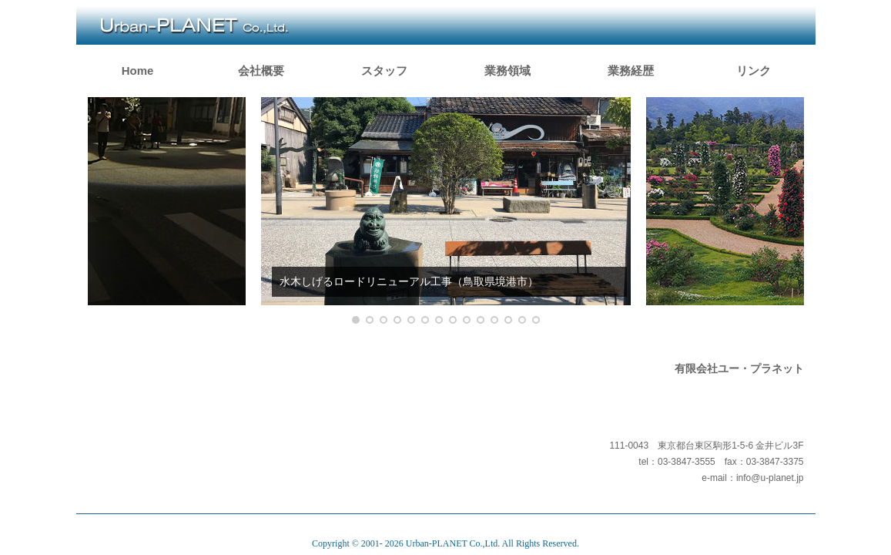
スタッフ (384, 70)
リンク (753, 70)
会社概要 (261, 70)
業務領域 (507, 70)
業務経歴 (631, 70)
